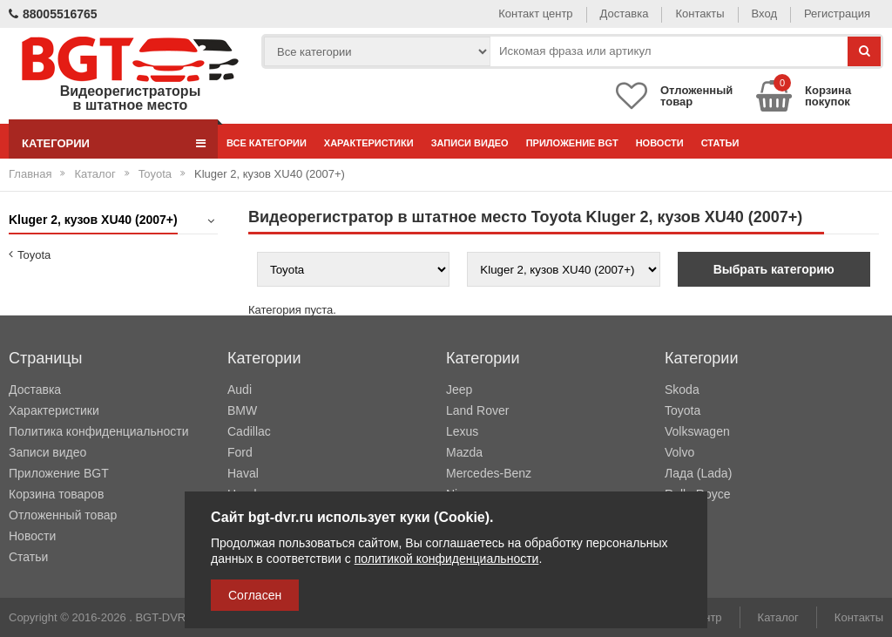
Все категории (266, 143)
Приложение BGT (572, 143)
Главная (30, 173)
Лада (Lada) (698, 473)
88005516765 (53, 14)
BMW (242, 410)
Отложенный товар (63, 515)
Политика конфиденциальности (99, 431)
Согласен (254, 595)
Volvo (679, 452)
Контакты (699, 13)
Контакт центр (535, 13)
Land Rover (477, 410)
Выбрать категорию (774, 269)
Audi (239, 389)
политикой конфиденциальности (447, 559)
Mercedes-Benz (488, 473)
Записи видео (470, 143)
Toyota (155, 173)
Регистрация (837, 13)
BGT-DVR (160, 617)
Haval (243, 473)
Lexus (462, 431)
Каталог (94, 173)
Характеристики (369, 143)
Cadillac (249, 431)
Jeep (459, 389)
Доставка (624, 13)
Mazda (464, 452)
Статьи (720, 143)
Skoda (682, 389)
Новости (660, 143)
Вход (764, 13)
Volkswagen (697, 431)
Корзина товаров (56, 494)
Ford (240, 452)
